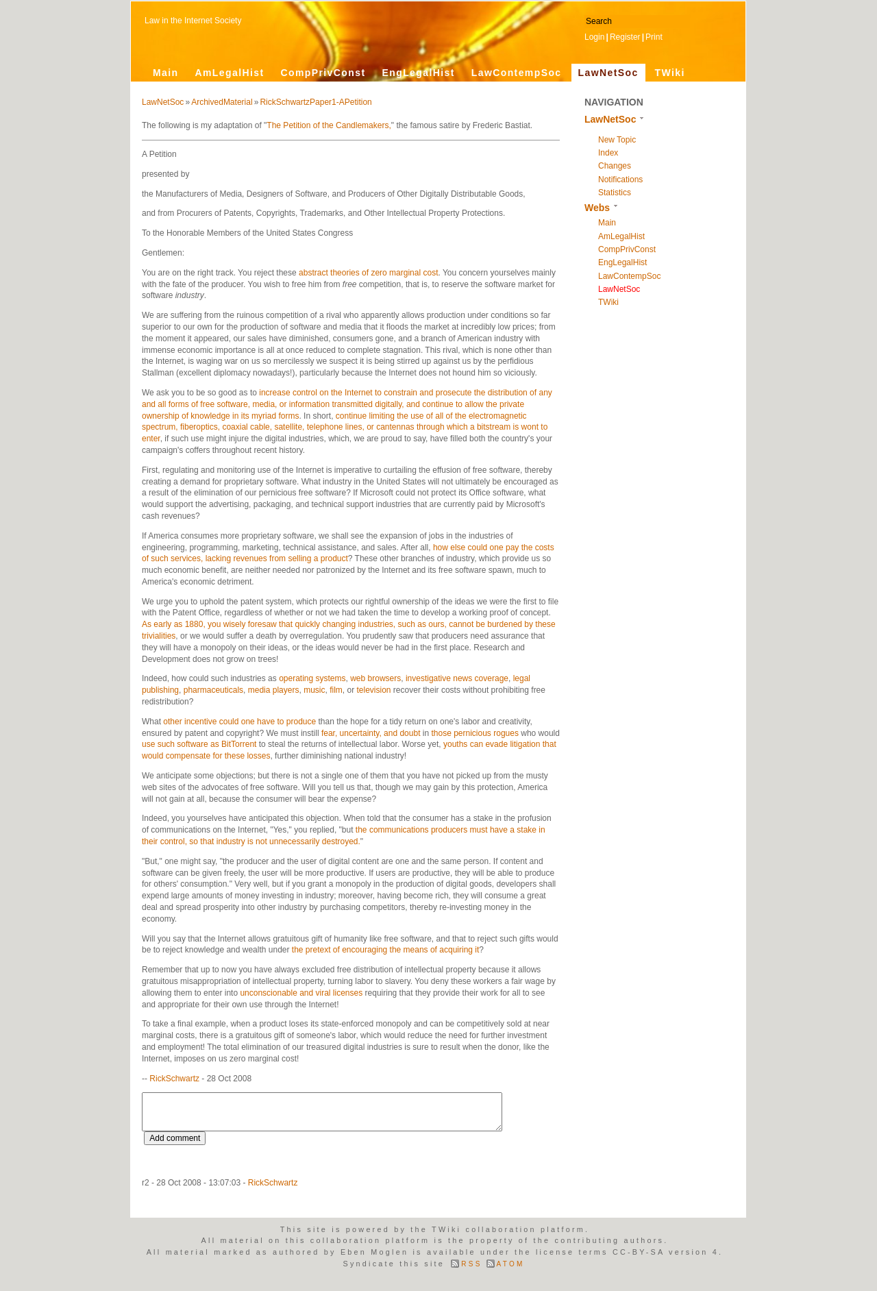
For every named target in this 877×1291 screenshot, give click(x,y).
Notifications (620, 179)
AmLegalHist (229, 72)
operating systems (312, 678)
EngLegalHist (418, 72)
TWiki (670, 72)
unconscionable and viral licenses (301, 993)
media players (273, 690)
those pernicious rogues (474, 733)
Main (166, 72)
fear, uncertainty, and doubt (371, 733)
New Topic (617, 140)
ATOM (511, 1264)
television (374, 690)
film (336, 690)
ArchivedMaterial (221, 102)
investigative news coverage (457, 678)
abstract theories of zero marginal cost (368, 273)
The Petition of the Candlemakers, (329, 125)
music (314, 690)
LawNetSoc (608, 72)
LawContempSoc (516, 72)
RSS (471, 1264)
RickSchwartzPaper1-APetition (315, 102)
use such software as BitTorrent (199, 744)
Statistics (614, 192)
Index (608, 153)
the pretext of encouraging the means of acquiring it (386, 950)
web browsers (375, 678)
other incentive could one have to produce (239, 721)
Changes (614, 166)
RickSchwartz (174, 1078)
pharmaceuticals (213, 690)
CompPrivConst (322, 72)
